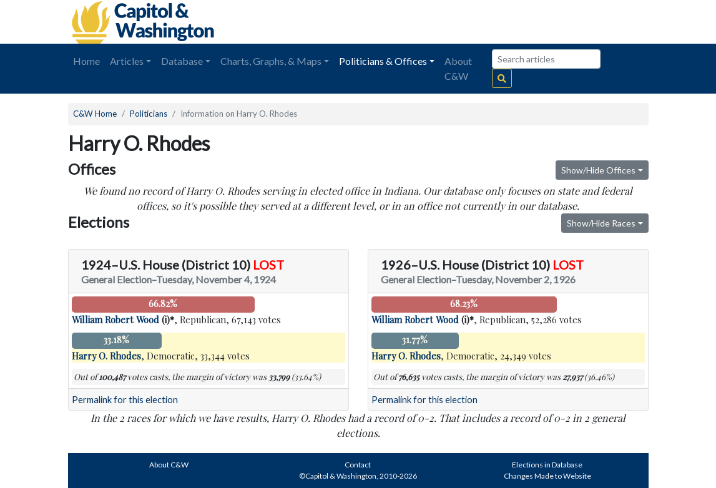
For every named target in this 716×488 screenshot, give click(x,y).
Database (182, 61)
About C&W (458, 68)
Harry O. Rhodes (106, 355)
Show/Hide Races (601, 223)
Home (86, 61)
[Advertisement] (509, 22)
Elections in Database (547, 464)
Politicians (148, 114)
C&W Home (95, 114)
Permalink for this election (125, 399)
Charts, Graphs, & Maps (270, 61)
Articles (127, 61)
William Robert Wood (115, 319)
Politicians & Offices (383, 61)
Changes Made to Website (547, 476)
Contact (358, 464)
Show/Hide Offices (598, 170)
